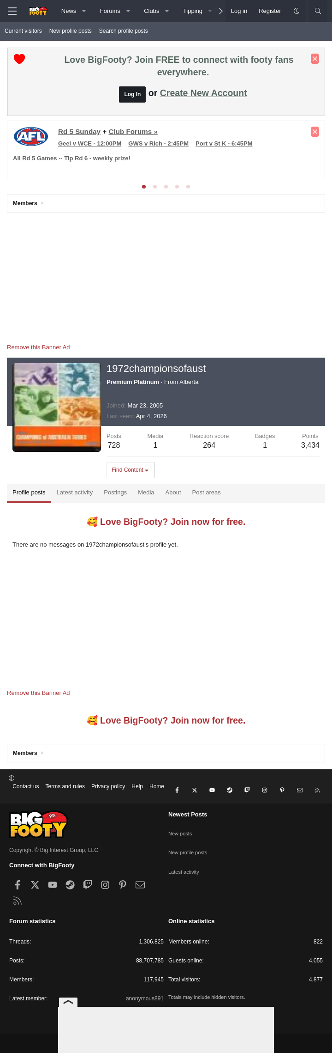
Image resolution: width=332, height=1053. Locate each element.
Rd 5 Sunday (79, 131)
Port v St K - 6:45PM (224, 143)
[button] (84, 11)
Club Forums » (132, 131)
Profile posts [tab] (29, 492)
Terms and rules (65, 786)
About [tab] (173, 492)
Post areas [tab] (206, 492)
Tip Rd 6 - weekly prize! (97, 158)
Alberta (188, 381)
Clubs (151, 10)
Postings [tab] (115, 492)
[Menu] (12, 11)
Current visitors (23, 31)
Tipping (192, 10)
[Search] (317, 11)
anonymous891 (145, 991)
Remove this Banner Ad (38, 347)
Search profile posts (123, 31)
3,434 (310, 445)
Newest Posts (188, 806)
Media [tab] (146, 492)
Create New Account (203, 93)
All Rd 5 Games (35, 158)
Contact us (25, 786)
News (69, 10)
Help (137, 786)
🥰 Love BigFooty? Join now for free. (166, 522)
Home (156, 786)
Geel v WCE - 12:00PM (89, 143)
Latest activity (185, 854)
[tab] (143, 187)
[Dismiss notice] (315, 59)
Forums (110, 10)
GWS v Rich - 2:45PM (158, 143)
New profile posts (70, 31)
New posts (181, 822)
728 (114, 445)
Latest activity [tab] (75, 492)
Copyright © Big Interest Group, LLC (53, 843)
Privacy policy (108, 786)
